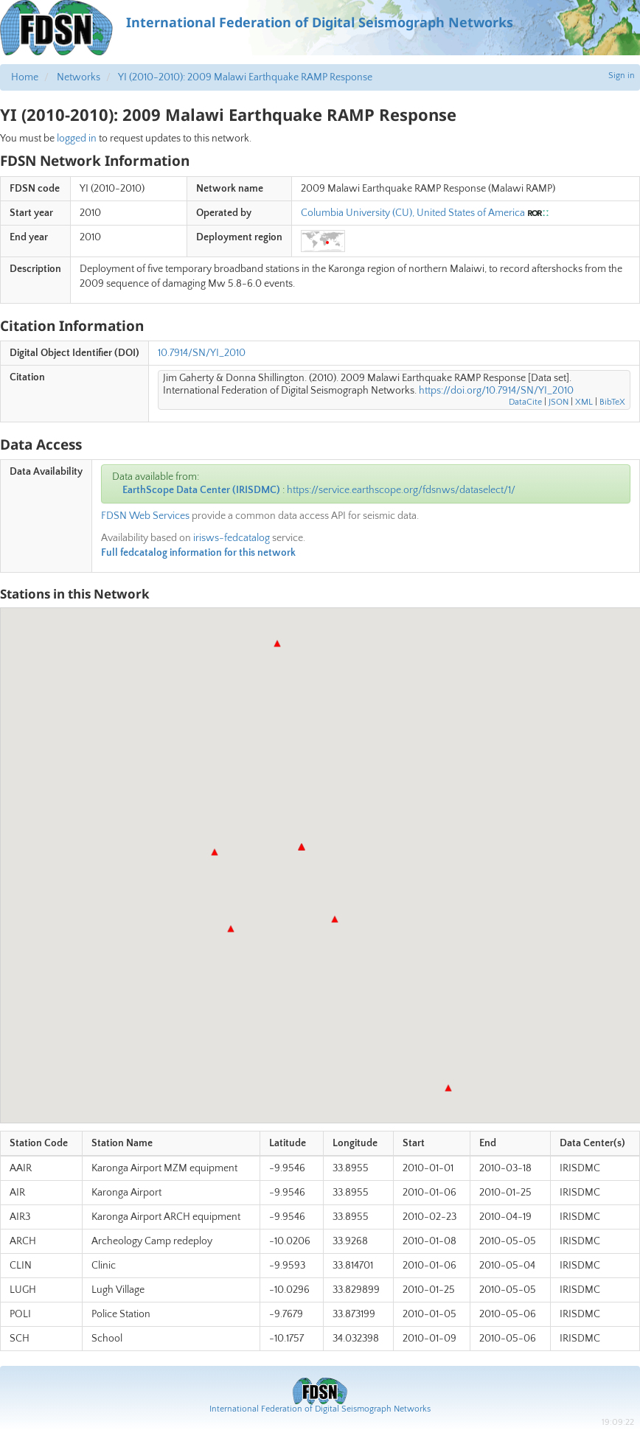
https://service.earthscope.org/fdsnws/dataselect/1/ (401, 490)
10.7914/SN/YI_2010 (202, 353)
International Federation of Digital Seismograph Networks (320, 1409)
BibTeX (612, 402)
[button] (301, 847)
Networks (78, 77)
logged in (77, 138)
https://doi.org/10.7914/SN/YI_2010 (496, 391)
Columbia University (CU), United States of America (413, 213)
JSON (558, 402)
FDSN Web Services (145, 516)
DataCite (525, 402)
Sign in (621, 75)
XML (584, 402)
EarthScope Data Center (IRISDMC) (201, 490)
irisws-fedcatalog (231, 538)
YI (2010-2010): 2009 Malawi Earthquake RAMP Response (245, 77)
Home (24, 77)
